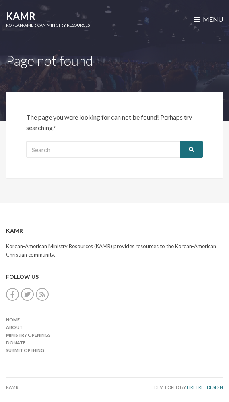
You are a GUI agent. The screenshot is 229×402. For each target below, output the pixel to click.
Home (13, 319)
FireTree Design (205, 387)
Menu (208, 19)
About (14, 327)
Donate (15, 342)
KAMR (20, 16)
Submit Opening (25, 350)
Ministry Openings (28, 335)
